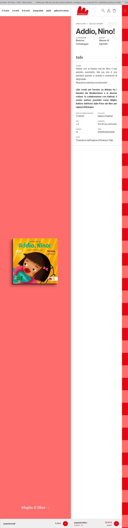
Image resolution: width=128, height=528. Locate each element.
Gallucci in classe (61, 10)
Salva (112, 23)
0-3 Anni (5, 10)
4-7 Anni (15, 10)
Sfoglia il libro (35, 508)
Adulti (48, 10)
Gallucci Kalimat (96, 24)
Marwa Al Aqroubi (104, 42)
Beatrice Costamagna (82, 42)
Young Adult (38, 10)
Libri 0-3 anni (81, 24)
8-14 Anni (26, 10)
